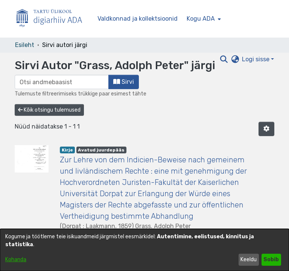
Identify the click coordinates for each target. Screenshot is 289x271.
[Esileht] (52, 19)
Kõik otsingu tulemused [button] (49, 110)
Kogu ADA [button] (201, 18)
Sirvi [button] (123, 81)
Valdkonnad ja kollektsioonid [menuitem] (137, 18)
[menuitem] (203, 19)
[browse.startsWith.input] (62, 82)
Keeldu (248, 259)
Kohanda (15, 259)
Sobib (271, 259)
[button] (266, 129)
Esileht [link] (24, 44)
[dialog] (144, 250)
